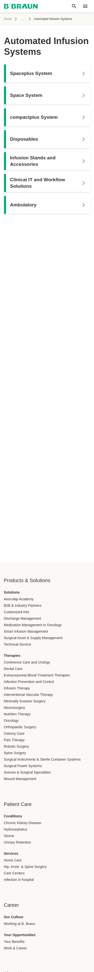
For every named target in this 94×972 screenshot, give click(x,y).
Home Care (13, 860)
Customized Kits (16, 612)
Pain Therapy (14, 740)
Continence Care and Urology (27, 662)
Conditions (13, 816)
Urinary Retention (17, 842)
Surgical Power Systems (23, 766)
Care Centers (14, 873)
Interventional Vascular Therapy (28, 695)
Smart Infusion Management (26, 631)
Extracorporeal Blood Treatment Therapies (37, 675)
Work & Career (15, 948)
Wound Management (20, 779)
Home (8, 19)
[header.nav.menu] (85, 6)
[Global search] (74, 6)
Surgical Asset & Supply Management (33, 638)
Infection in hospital (19, 880)
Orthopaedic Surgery (20, 727)
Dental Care (13, 669)
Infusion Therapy (17, 688)
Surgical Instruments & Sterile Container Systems (42, 759)
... (22, 19)
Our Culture (13, 917)
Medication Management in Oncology (33, 625)
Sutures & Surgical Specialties (27, 772)
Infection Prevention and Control (29, 682)
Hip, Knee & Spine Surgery (25, 867)
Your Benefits (14, 942)
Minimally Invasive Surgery (25, 701)
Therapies (12, 656)
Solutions (12, 592)
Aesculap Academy (19, 599)
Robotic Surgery (16, 746)
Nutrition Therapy (17, 714)
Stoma (9, 836)
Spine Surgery (15, 753)
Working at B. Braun (19, 924)
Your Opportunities (20, 935)
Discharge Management (22, 618)
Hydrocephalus (15, 829)
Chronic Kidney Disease (22, 823)
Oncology (11, 721)
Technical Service (17, 644)
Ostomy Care (14, 733)
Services (11, 853)
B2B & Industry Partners (22, 606)
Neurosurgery (14, 708)
